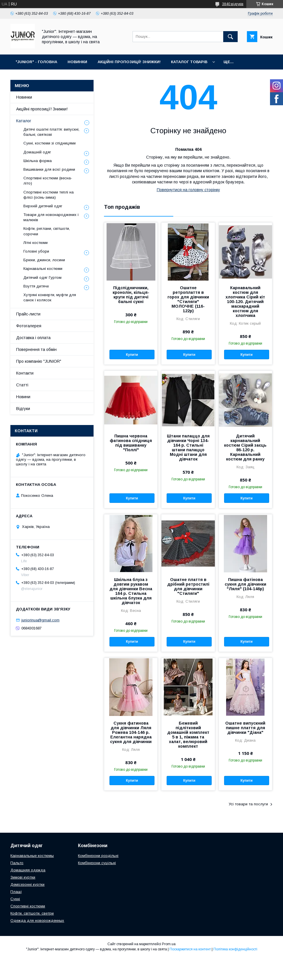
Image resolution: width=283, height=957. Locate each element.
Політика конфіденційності (235, 949)
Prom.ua (169, 944)
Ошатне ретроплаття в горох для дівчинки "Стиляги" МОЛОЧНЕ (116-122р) (188, 299)
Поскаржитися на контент (190, 949)
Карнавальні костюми (42, 268)
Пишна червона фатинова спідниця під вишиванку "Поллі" (131, 443)
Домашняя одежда (27, 870)
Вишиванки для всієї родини (49, 169)
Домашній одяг (37, 152)
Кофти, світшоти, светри (32, 913)
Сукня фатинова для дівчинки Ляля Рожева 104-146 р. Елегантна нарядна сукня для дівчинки (131, 732)
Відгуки (23, 408)
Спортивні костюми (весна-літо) (47, 180)
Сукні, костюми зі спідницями (49, 143)
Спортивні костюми (27, 906)
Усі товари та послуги (248, 804)
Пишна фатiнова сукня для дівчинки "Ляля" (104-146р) (245, 584)
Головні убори (36, 251)
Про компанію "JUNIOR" (38, 361)
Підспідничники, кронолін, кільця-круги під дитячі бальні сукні (131, 294)
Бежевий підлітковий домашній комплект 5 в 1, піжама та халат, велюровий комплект (188, 735)
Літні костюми (35, 242)
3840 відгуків (232, 4)
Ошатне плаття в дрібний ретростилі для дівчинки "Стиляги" (188, 586)
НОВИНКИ (77, 62)
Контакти (24, 373)
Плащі (16, 892)
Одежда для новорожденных (37, 920)
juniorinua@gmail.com (40, 620)
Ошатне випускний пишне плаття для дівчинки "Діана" (245, 728)
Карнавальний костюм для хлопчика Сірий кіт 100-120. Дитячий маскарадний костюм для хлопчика (245, 301)
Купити (132, 355)
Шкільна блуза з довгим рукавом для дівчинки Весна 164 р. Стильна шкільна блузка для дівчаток (130, 591)
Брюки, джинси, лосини (44, 260)
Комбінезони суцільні (97, 863)
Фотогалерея (28, 326)
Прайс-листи (28, 314)
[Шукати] (230, 36)
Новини (23, 396)
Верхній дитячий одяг (42, 206)
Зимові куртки (22, 877)
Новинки (24, 97)
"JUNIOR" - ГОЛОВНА (36, 62)
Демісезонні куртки (27, 884)
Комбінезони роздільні (98, 855)
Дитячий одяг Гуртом (42, 277)
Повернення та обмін (36, 349)
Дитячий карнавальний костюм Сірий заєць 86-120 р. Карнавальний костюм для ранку (245, 447)
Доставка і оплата (33, 337)
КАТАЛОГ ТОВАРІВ (189, 62)
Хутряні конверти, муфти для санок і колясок (49, 297)
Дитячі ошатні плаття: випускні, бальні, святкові (51, 132)
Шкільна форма (37, 161)
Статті (22, 385)
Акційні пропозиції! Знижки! (42, 109)
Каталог (23, 121)
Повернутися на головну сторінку (188, 189)
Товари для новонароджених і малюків (51, 217)
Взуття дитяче (36, 286)
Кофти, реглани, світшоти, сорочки (46, 231)
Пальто (16, 863)
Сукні (15, 899)
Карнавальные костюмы (32, 855)
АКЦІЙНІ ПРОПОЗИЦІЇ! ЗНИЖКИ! (129, 62)
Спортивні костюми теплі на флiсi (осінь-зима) (48, 195)
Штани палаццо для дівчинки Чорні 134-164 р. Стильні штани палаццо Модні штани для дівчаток (188, 447)
